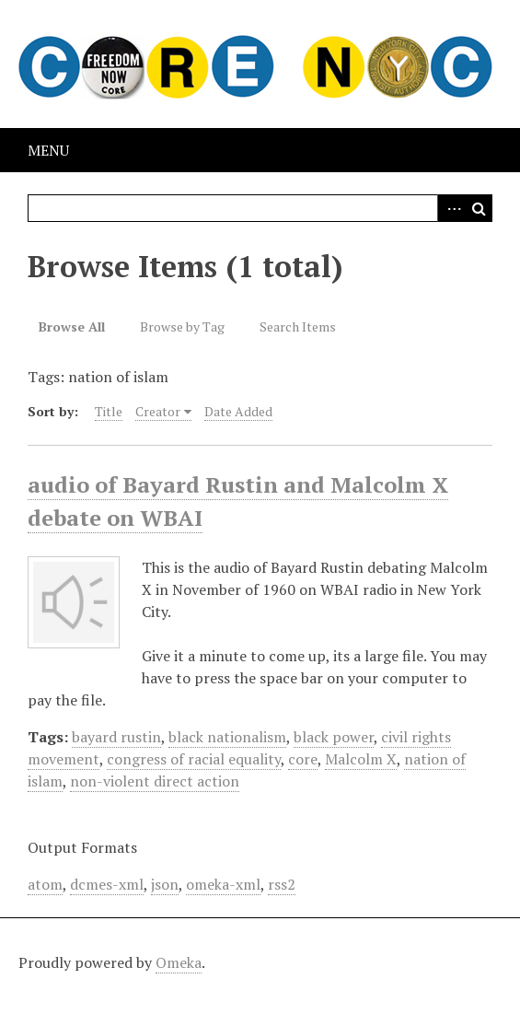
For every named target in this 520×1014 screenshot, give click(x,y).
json (165, 884)
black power (334, 737)
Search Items (298, 326)
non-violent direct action (154, 781)
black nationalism (227, 737)
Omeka (179, 962)
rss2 (281, 884)
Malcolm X (361, 759)
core (303, 759)
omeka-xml (223, 884)
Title (108, 411)
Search (478, 208)
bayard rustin (116, 737)
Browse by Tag (182, 326)
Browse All (72, 326)
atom (45, 884)
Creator (157, 411)
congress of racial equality (194, 759)
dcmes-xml (107, 884)
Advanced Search (451, 208)
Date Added (238, 411)
